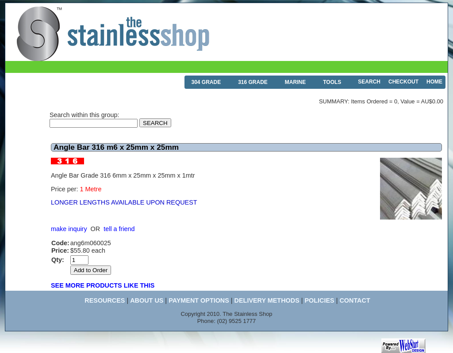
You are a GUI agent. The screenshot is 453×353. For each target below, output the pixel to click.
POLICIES (319, 300)
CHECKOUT (403, 82)
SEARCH (369, 82)
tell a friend (119, 228)
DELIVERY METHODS (266, 300)
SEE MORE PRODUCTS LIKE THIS (102, 285)
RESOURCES (104, 300)
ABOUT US (146, 300)
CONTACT (354, 300)
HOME (434, 82)
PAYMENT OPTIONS (199, 300)
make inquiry (69, 228)
